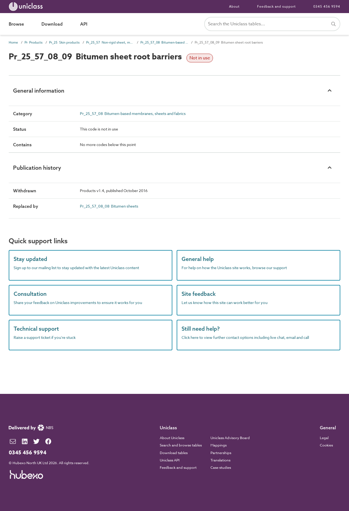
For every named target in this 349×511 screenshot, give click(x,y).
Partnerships (220, 452)
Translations (220, 460)
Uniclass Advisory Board (230, 437)
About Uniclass (172, 437)
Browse (16, 24)
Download (52, 24)
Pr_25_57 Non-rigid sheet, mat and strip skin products (110, 42)
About (234, 6)
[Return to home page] (27, 6)
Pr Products (34, 42)
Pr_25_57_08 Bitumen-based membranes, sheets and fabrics (164, 42)
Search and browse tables (181, 445)
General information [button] (38, 90)
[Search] (333, 24)
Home (13, 42)
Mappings (218, 445)
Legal (324, 437)
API (83, 24)
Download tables (174, 452)
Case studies (220, 467)
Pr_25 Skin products (64, 42)
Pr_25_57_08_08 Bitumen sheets (109, 206)
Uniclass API (169, 460)
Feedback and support (276, 6)
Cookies (326, 445)
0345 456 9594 (326, 6)
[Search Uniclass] (272, 24)
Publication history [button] (37, 167)
